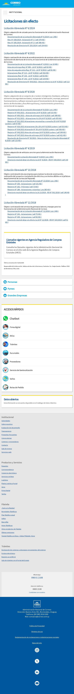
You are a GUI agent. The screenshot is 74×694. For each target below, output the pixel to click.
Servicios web (6, 452)
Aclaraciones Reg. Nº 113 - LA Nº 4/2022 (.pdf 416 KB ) (28, 73)
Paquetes (5, 466)
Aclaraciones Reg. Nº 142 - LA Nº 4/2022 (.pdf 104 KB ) (28, 79)
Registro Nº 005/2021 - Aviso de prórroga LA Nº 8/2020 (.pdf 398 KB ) (34, 115)
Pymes (11, 288)
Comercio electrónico (9, 473)
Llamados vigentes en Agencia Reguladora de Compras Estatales (34, 241)
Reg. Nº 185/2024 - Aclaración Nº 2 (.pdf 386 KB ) (26, 42)
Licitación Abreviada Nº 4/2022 (19, 53)
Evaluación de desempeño (11, 428)
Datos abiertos (11, 399)
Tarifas (4, 494)
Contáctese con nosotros (37, 592)
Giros (3, 487)
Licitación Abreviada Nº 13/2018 (20, 170)
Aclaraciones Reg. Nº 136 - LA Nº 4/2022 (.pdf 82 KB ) (27, 76)
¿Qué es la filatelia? (8, 508)
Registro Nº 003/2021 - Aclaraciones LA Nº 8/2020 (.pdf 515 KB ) (32, 112)
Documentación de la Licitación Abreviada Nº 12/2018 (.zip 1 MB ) (33, 211)
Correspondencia (8, 470)
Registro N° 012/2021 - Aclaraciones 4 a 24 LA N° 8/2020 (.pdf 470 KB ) (34, 118)
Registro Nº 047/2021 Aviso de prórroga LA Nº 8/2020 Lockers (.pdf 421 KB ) (36, 135)
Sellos (4, 518)
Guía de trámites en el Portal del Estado (15, 560)
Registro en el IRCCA (9, 557)
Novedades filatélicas (9, 511)
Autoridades (6, 421)
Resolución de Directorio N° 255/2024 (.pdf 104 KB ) (27, 45)
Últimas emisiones (8, 532)
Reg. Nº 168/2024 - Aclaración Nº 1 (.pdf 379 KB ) (26, 39)
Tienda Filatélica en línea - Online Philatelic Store (18, 536)
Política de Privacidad (37, 626)
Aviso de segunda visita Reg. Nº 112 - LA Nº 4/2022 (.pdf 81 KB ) (31, 70)
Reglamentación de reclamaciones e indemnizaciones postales (37, 637)
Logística (5, 480)
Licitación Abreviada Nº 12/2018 (20, 202)
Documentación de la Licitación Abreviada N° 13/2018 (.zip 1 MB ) (33, 181)
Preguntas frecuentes (9, 435)
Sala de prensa (7, 449)
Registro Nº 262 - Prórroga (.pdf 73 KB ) (23, 186)
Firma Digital (6, 490)
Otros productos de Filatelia (11, 529)
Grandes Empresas (17, 295)
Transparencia (6, 431)
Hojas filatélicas (7, 525)
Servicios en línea (8, 476)
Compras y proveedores (10, 442)
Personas (12, 282)
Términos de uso (37, 632)
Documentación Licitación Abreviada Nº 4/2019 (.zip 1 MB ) (30, 157)
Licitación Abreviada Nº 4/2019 (19, 148)
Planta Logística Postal (9, 483)
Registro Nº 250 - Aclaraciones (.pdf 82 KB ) (24, 217)
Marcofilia (5, 522)
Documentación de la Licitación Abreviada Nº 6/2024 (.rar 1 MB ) (32, 37)
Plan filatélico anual (8, 515)
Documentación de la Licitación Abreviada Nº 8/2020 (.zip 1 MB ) (32, 109)
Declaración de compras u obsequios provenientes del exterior (24, 550)
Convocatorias (7, 438)
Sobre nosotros (7, 424)
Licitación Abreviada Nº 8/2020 (19, 91)
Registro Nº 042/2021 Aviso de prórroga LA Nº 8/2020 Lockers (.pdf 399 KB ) (36, 132)
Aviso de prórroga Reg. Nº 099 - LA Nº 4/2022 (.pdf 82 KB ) (29, 67)
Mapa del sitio (37, 643)
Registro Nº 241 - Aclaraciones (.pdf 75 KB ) (24, 214)
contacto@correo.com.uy (39, 616)
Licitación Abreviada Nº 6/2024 (19, 28)
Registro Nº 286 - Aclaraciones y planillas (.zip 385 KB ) (29, 189)
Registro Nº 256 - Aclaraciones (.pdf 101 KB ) (24, 184)
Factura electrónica (8, 553)
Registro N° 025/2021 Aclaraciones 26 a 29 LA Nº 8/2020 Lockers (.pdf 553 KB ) (37, 126)
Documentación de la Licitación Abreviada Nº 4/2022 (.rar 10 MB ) (32, 64)
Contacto (5, 445)
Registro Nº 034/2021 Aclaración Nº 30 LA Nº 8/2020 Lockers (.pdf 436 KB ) (36, 129)
